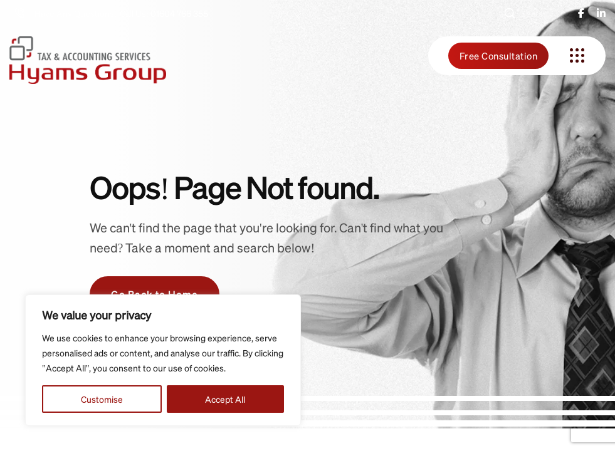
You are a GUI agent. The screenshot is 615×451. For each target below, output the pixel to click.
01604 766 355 (179, 13)
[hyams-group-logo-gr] (87, 55)
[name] (581, 13)
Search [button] (525, 13)
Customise (102, 399)
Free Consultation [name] (499, 55)
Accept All (225, 399)
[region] (163, 360)
